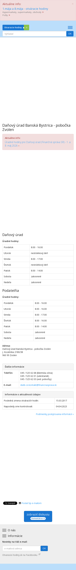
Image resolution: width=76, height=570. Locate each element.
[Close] (73, 4)
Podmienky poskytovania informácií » (55, 414)
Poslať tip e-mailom (32, 503)
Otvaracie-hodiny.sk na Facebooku (21, 554)
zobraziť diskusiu (38, 516)
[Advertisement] (38, 78)
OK (69, 33)
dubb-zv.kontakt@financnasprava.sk (38, 384)
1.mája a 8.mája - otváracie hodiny (25, 9)
